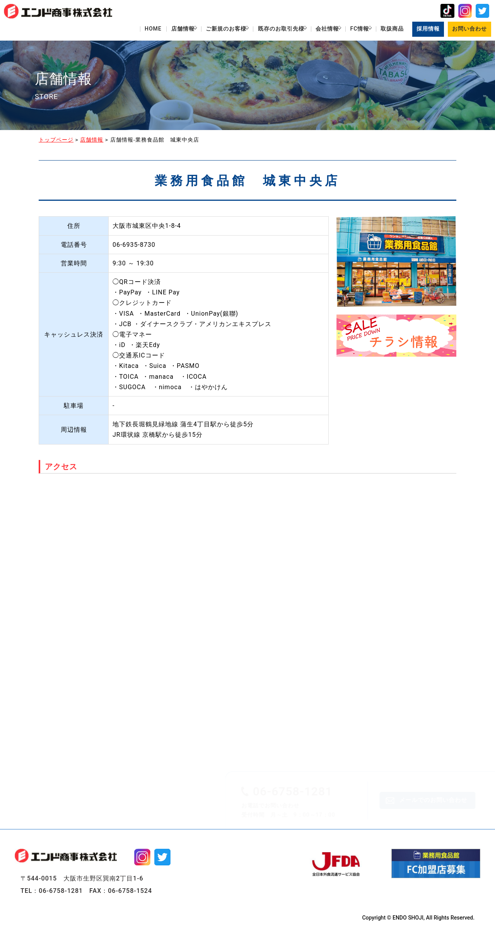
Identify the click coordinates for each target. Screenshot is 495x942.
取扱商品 (389, 30)
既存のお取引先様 (266, 30)
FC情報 (352, 30)
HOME (128, 30)
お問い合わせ (469, 30)
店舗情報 (159, 30)
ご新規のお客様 (207, 30)
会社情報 (316, 30)
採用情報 (427, 30)
